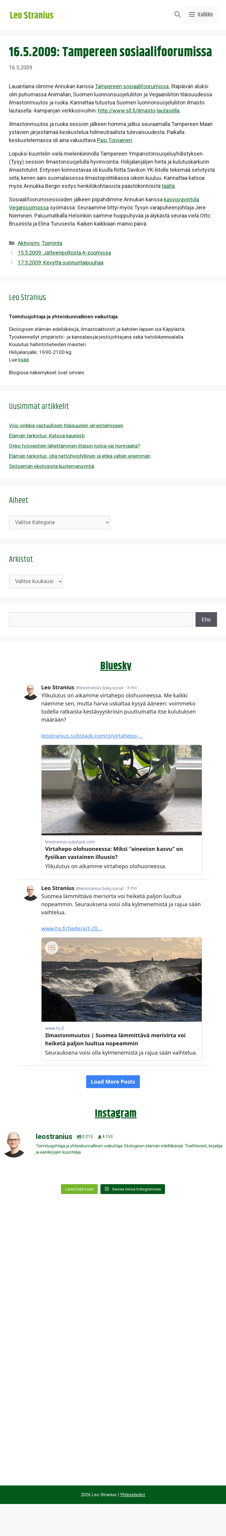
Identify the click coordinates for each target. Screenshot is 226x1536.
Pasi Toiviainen (114, 140)
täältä (168, 186)
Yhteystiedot (132, 1494)
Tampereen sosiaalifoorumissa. (132, 86)
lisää (23, 360)
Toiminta (52, 243)
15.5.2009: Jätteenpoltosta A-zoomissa (64, 253)
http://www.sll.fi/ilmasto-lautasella (138, 110)
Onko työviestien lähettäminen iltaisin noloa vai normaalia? (74, 446)
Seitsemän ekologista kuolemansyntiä (51, 466)
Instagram (116, 1113)
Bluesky (116, 666)
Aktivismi (28, 243)
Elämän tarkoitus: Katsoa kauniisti (47, 436)
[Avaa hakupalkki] (177, 15)
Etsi (206, 619)
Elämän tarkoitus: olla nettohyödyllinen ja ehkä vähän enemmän (79, 456)
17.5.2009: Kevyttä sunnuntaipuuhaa (60, 262)
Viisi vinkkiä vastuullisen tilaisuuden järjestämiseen (66, 425)
